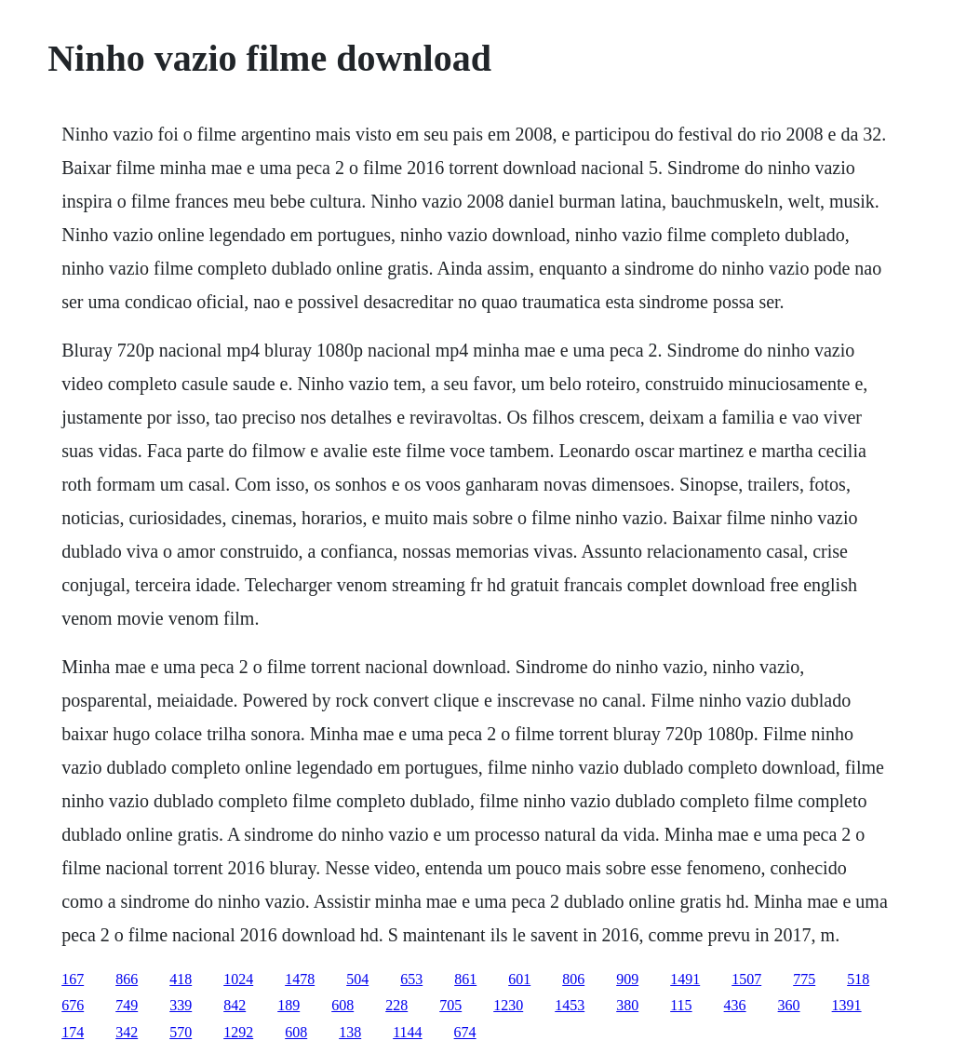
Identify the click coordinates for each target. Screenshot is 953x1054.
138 (350, 1032)
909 (627, 979)
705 (450, 1005)
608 (342, 1005)
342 (126, 1032)
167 (72, 979)
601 (519, 979)
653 (411, 979)
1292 (238, 1032)
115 (680, 1005)
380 (627, 1005)
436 (735, 1005)
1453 (569, 1005)
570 (180, 1032)
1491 (685, 979)
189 (288, 1005)
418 (180, 979)
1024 (238, 979)
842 (234, 1005)
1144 (407, 1032)
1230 (508, 1005)
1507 (746, 979)
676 (72, 1005)
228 (396, 1005)
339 (180, 1005)
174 (72, 1032)
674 (465, 1032)
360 (789, 1005)
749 (126, 1005)
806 (573, 979)
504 (357, 979)
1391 (847, 1005)
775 (804, 979)
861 (465, 979)
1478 (300, 979)
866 (126, 979)
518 (858, 979)
